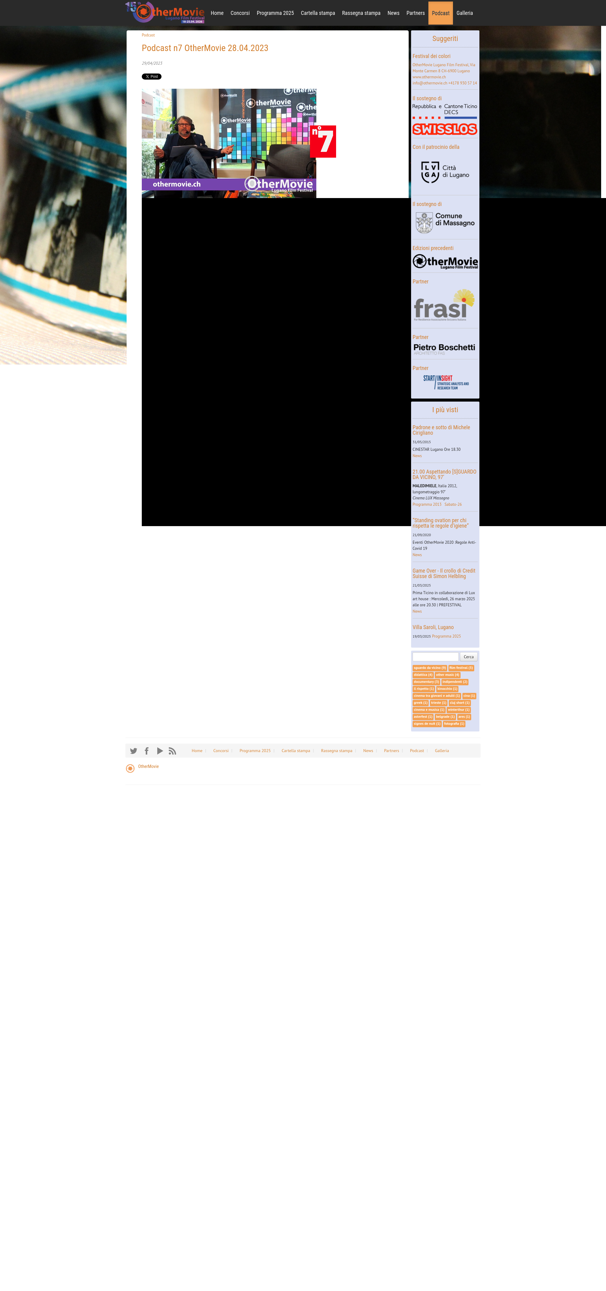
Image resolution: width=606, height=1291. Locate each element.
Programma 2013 (427, 504)
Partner (420, 281)
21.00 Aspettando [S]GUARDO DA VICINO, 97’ (444, 474)
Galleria (465, 13)
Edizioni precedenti (433, 248)
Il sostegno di (427, 98)
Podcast (440, 13)
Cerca (469, 656)
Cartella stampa (318, 13)
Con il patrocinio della (436, 147)
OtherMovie (148, 766)
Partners (416, 13)
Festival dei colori (432, 56)
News (393, 13)
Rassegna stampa (361, 13)
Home (217, 13)
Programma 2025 (275, 13)
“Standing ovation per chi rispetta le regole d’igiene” (441, 523)
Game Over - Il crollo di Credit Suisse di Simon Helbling (444, 573)
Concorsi (240, 13)
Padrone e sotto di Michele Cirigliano (441, 430)
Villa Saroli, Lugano (433, 627)
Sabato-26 (453, 504)
